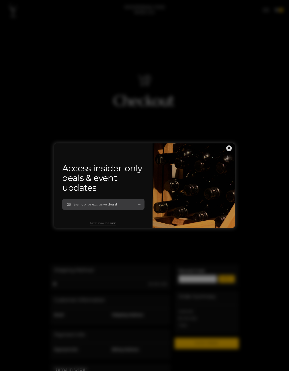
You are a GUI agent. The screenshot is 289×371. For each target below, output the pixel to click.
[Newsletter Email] (102, 204)
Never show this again (103, 222)
